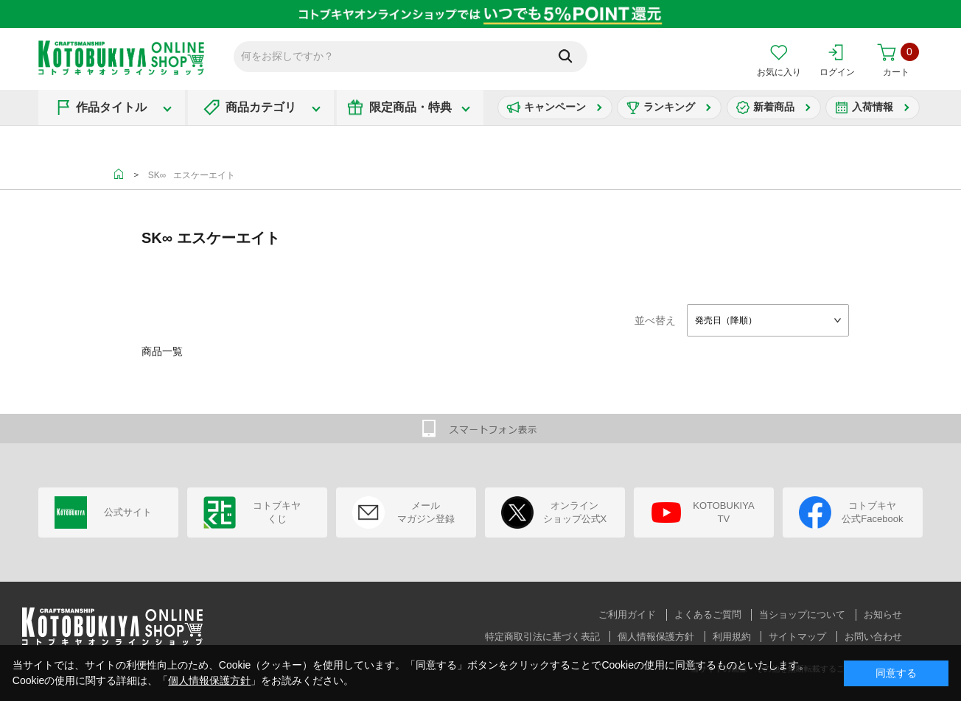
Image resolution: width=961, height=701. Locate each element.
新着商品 (773, 107)
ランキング (669, 107)
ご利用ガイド (627, 614)
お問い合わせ (873, 636)
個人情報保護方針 (656, 636)
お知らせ (883, 614)
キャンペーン (555, 107)
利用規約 (732, 636)
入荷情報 (872, 107)
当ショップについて (802, 614)
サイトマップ (797, 636)
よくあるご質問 (707, 614)
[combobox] (768, 320)
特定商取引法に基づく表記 (542, 636)
